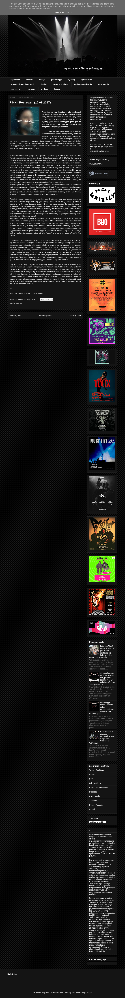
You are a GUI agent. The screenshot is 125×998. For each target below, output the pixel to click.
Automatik (93, 801)
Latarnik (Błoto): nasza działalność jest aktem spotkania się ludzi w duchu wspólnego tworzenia (102, 651)
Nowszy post (15, 316)
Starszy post (75, 316)
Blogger (89, 993)
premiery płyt (16, 89)
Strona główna (45, 316)
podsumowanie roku (83, 84)
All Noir (92, 809)
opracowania (86, 80)
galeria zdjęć (56, 80)
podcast (44, 89)
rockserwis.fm (21, 284)
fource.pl (92, 774)
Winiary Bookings (96, 770)
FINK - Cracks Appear (34, 293)
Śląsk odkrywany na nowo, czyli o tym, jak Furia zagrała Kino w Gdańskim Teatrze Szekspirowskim (102, 678)
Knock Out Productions (98, 787)
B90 (91, 779)
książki (57, 89)
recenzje (29, 80)
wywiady (71, 80)
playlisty (43, 84)
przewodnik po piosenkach (22, 84)
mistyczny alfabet (61, 84)
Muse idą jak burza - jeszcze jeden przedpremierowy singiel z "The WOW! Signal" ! (102, 708)
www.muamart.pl (96, 164)
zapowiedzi (15, 80)
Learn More (59, 12)
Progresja (93, 792)
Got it (69, 12)
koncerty (32, 89)
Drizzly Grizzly (95, 783)
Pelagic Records (96, 805)
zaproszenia (103, 84)
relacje (42, 80)
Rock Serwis (94, 796)
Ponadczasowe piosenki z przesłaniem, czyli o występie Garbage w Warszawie (102, 737)
